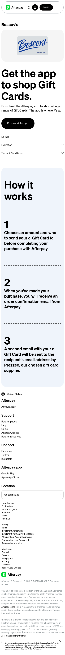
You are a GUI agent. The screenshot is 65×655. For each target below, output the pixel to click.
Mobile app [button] (7, 549)
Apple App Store (10, 477)
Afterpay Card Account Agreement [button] (17, 537)
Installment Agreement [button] (12, 530)
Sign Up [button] (46, 7)
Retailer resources (11, 436)
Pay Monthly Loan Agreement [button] (15, 540)
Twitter (5, 454)
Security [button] (5, 561)
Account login (8, 406)
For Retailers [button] (7, 506)
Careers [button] (5, 555)
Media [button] (4, 515)
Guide (4, 428)
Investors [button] (6, 512)
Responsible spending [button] (12, 543)
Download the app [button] (18, 123)
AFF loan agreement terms (13, 635)
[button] (35, 7)
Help (3, 425)
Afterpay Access (10, 432)
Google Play (7, 473)
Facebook (6, 451)
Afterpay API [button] (7, 558)
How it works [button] (8, 503)
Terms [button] (4, 527)
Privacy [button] (5, 524)
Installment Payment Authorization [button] (18, 534)
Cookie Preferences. (34, 649)
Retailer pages (9, 421)
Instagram (6, 458)
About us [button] (6, 518)
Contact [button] (5, 552)
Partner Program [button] (9, 509)
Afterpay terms (8, 607)
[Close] (60, 641)
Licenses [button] (6, 564)
